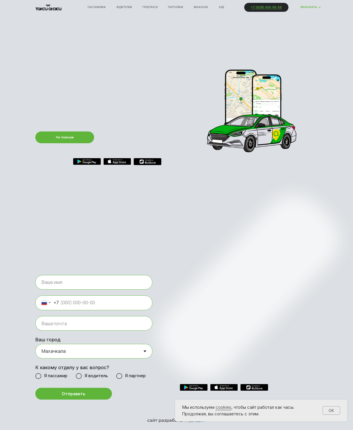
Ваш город (48, 339)
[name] (93, 282)
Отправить (73, 393)
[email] (93, 323)
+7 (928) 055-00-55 (266, 7)
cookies (223, 407)
